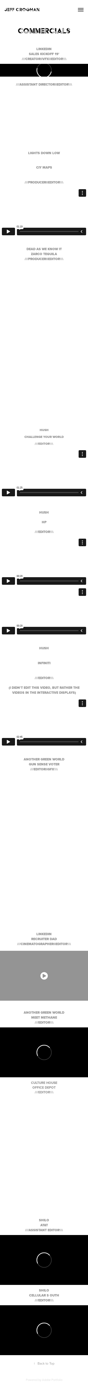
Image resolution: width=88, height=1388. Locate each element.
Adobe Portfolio (52, 1380)
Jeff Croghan (22, 9)
